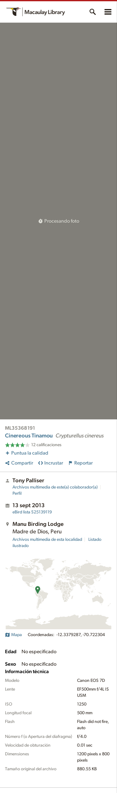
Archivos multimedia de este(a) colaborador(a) (55, 487)
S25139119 (32, 512)
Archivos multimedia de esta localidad (47, 539)
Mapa (13, 635)
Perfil (17, 493)
